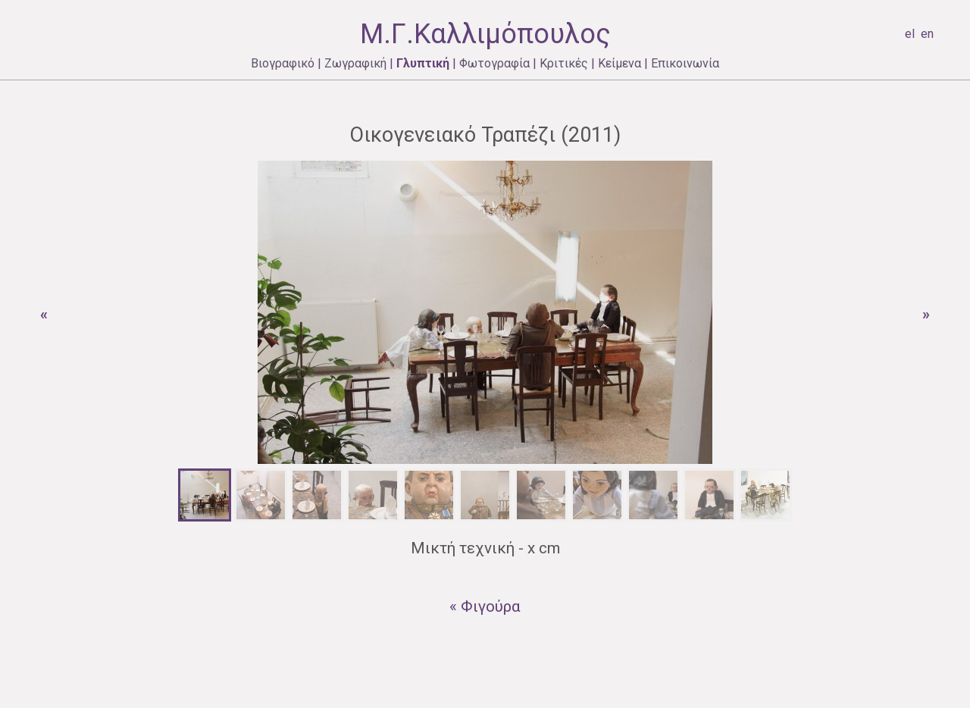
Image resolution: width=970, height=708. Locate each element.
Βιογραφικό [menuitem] (282, 63)
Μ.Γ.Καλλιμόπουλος (485, 34)
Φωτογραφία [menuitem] (494, 63)
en (927, 34)
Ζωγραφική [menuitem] (355, 63)
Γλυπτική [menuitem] (422, 63)
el (910, 34)
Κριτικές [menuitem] (564, 63)
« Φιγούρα (485, 606)
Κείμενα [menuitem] (619, 63)
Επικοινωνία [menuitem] (685, 63)
